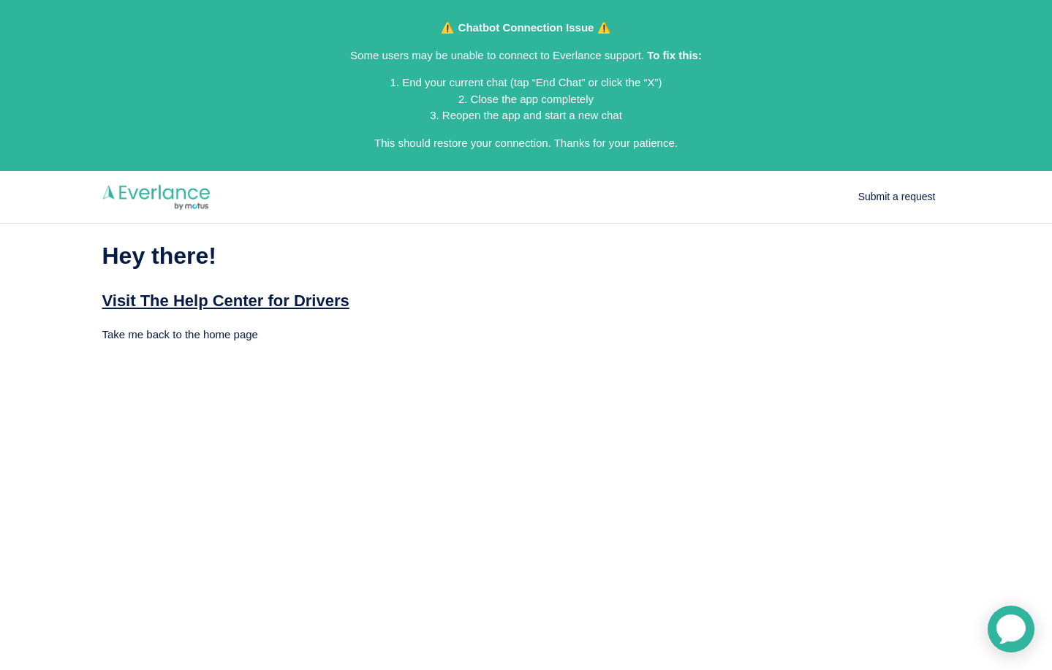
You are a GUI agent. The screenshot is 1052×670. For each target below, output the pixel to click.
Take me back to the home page (180, 334)
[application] (1011, 629)
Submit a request (897, 196)
